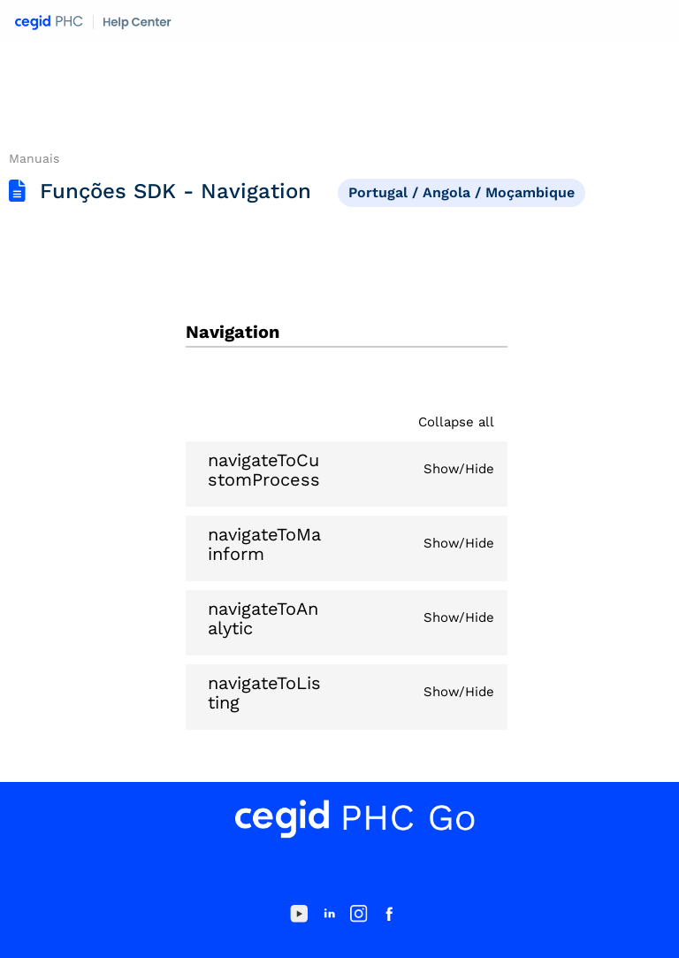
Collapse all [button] (456, 422)
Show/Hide (458, 469)
